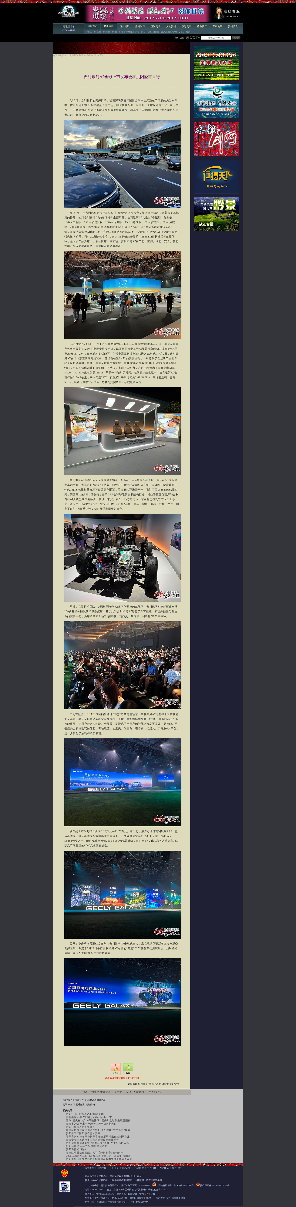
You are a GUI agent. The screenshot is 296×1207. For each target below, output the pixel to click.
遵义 (143, 31)
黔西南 (106, 31)
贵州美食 (233, 26)
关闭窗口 (174, 1084)
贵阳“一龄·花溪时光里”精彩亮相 (79, 1104)
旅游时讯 (140, 26)
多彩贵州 (186, 26)
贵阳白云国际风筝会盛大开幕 (83, 1133)
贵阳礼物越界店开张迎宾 (80, 1126)
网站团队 (164, 1168)
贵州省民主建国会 (105, 1193)
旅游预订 (202, 26)
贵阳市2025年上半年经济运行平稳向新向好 (91, 1123)
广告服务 (114, 1168)
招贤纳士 (139, 1168)
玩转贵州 (155, 26)
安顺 (121, 31)
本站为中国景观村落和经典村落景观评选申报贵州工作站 (113, 1176)
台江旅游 (180, 37)
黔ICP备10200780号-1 (185, 1185)
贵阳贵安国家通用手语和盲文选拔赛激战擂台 (92, 1139)
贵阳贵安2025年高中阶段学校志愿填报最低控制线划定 (98, 1136)
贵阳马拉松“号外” (76, 1149)
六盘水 (129, 31)
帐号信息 (176, 1168)
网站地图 (101, 1168)
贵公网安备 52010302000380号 (215, 1185)
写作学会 (172, 31)
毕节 (136, 31)
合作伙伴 (151, 1168)
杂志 (163, 31)
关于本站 (89, 1168)
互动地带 (217, 26)
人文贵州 (171, 26)
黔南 (114, 31)
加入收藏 (153, 1084)
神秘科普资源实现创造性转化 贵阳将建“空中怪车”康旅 (98, 1130)
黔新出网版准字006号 (140, 1198)
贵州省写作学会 (147, 1193)
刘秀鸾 (95, 1092)
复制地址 (132, 1084)
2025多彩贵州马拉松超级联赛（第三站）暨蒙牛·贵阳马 (98, 1155)
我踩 (128, 1073)
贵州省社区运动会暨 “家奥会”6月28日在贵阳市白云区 (97, 1143)
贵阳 (89, 31)
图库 (156, 31)
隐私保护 (126, 1168)
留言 (188, 31)
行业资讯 (125, 26)
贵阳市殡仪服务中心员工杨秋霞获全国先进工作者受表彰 (99, 1159)
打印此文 (164, 1084)
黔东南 (97, 31)
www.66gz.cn (68, 29)
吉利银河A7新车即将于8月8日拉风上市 (89, 1117)
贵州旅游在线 (76, 55)
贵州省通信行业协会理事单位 (170, 1198)
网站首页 (92, 26)
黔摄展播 (109, 26)
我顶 (115, 1073)
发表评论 (143, 1084)
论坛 (181, 31)
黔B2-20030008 (119, 1198)
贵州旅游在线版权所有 (96, 1180)
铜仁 (150, 31)
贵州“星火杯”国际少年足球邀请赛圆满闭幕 (84, 1100)
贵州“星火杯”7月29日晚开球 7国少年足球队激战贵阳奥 (98, 1120)
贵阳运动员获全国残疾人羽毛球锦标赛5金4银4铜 (94, 1152)
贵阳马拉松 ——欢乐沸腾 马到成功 (86, 1146)
